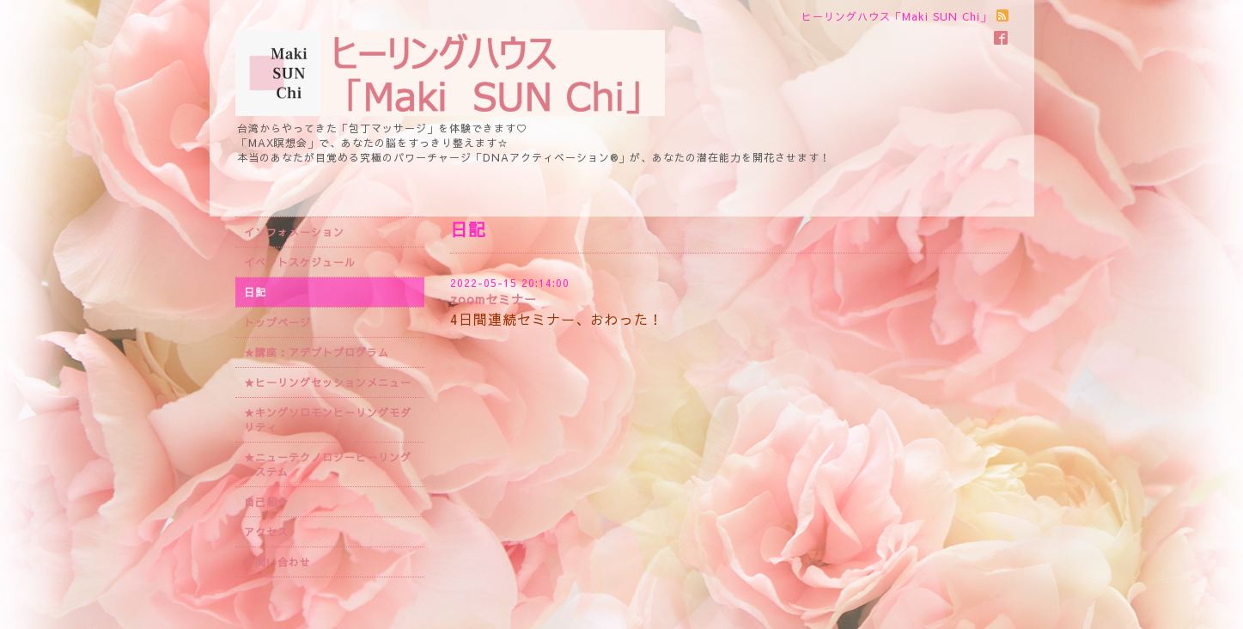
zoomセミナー (493, 299)
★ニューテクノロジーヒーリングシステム (327, 464)
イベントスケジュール (300, 262)
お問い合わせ (277, 562)
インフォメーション (294, 232)
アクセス (266, 532)
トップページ (277, 322)
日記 (255, 292)
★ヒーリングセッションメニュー (327, 382)
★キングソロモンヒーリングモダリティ (327, 420)
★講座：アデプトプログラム (316, 352)
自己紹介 (266, 502)
